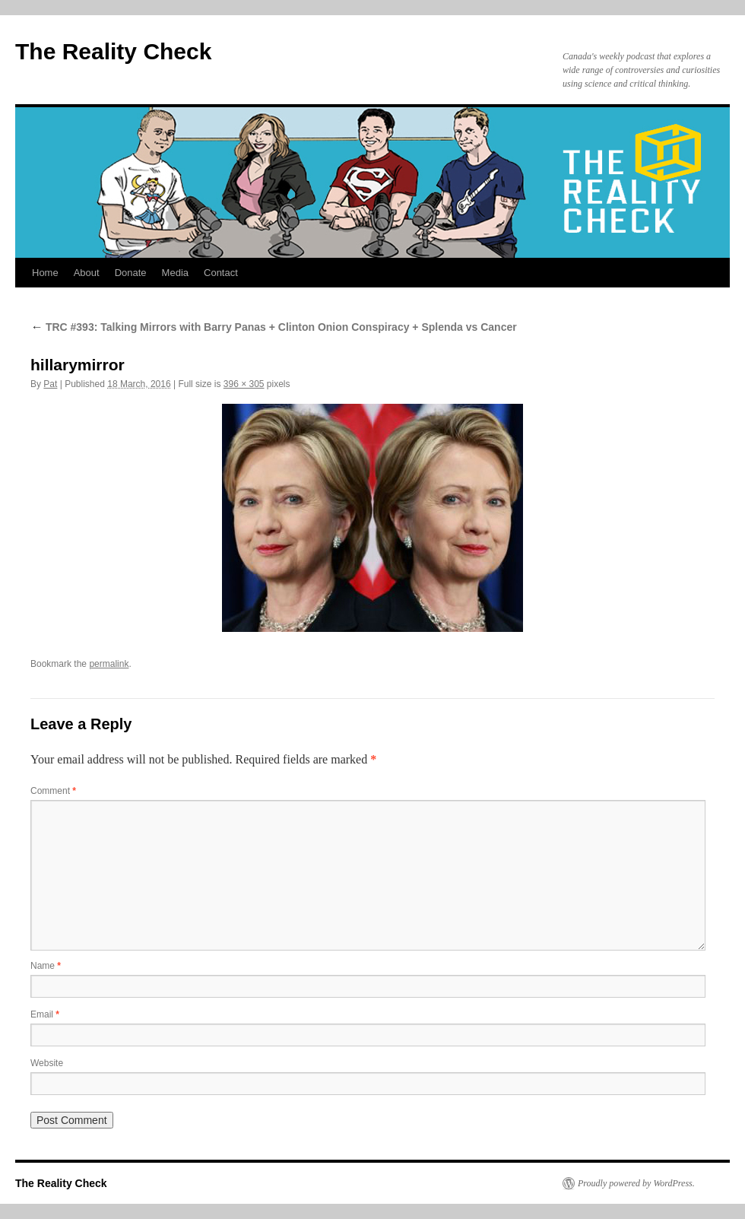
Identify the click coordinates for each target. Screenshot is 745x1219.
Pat (50, 384)
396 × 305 (244, 384)
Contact (221, 272)
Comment (53, 791)
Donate (131, 272)
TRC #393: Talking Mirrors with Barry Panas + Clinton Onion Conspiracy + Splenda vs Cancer (273, 327)
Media (175, 272)
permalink (108, 664)
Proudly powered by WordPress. (636, 1183)
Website (46, 1063)
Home (45, 272)
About (87, 272)
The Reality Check (113, 51)
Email (44, 1014)
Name (45, 965)
